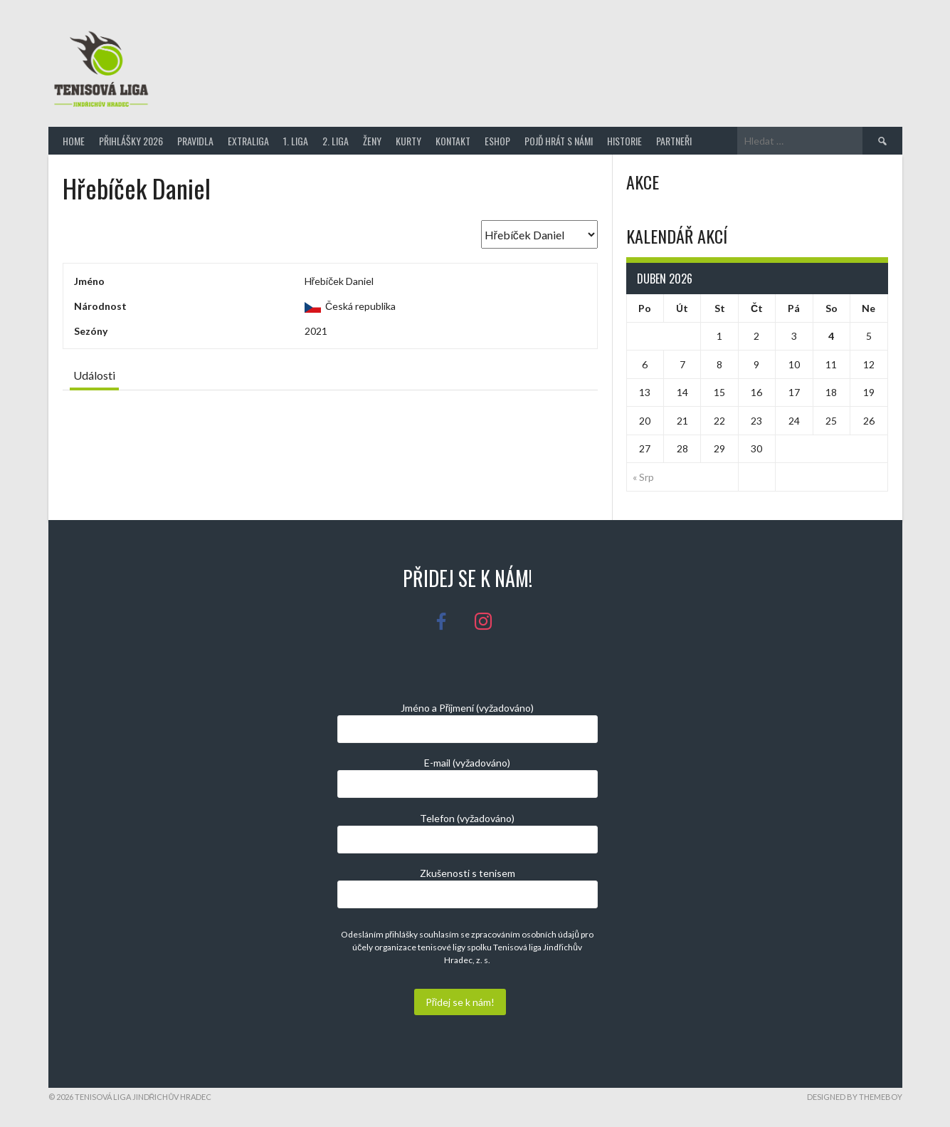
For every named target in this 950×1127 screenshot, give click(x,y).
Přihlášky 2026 (131, 140)
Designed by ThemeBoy (854, 1096)
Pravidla (195, 140)
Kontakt (453, 140)
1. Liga (295, 140)
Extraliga (248, 140)
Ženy (372, 140)
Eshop (497, 140)
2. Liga (335, 140)
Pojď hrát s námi (558, 140)
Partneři (674, 140)
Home (74, 140)
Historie (624, 140)
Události (94, 375)
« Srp (643, 477)
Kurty (408, 140)
